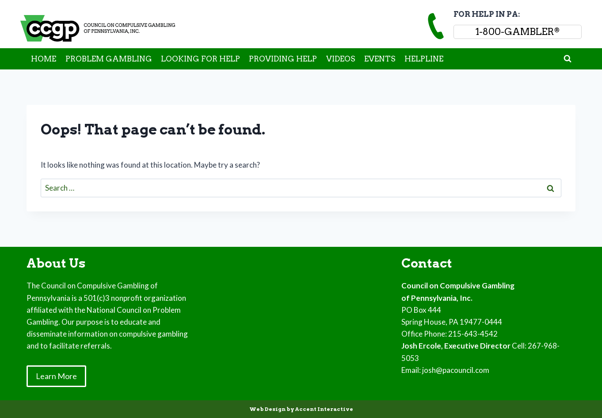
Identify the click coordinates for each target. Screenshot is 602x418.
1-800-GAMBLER (518, 31)
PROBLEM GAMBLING (108, 58)
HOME (43, 58)
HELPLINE (423, 58)
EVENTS (380, 58)
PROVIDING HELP (283, 58)
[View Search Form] (567, 59)
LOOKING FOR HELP (200, 58)
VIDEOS (340, 58)
